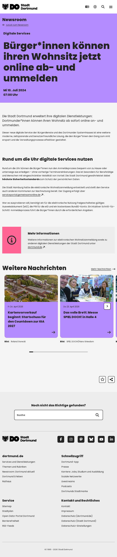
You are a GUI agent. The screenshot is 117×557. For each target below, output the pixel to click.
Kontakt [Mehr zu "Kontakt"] (65, 506)
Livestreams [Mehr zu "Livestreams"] (68, 481)
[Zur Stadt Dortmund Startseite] (19, 7)
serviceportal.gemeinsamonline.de (22, 194)
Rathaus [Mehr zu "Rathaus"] (6, 481)
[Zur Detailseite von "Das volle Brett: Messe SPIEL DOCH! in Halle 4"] (86, 306)
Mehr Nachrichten (103, 269)
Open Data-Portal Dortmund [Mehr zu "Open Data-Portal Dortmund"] (18, 516)
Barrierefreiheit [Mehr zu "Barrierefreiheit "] (10, 521)
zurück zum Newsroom (15, 24)
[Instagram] (71, 439)
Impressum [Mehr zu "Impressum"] (67, 511)
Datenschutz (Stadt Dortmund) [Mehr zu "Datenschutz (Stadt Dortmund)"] (78, 521)
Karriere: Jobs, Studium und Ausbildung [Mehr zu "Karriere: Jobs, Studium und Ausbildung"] (82, 471)
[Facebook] (60, 439)
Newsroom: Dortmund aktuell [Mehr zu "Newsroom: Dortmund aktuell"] (18, 471)
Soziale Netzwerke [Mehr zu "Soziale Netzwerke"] (71, 476)
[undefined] (107, 306)
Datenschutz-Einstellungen (76, 526)
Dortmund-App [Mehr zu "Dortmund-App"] (70, 461)
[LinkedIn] (111, 439)
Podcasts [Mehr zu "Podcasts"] (66, 486)
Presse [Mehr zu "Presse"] (65, 466)
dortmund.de (36, 247)
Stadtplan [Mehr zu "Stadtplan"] (7, 511)
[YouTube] (101, 439)
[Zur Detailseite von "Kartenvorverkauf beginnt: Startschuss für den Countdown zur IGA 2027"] (31, 306)
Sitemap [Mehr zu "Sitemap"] (7, 506)
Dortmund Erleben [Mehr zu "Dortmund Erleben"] (12, 476)
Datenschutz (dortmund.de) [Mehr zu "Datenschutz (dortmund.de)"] (77, 516)
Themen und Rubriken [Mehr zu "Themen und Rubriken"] (14, 466)
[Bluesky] (91, 439)
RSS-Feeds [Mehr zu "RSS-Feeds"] (8, 525)
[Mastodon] (81, 439)
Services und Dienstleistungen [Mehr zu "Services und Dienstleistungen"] (18, 461)
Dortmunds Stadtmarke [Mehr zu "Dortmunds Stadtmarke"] (74, 491)
